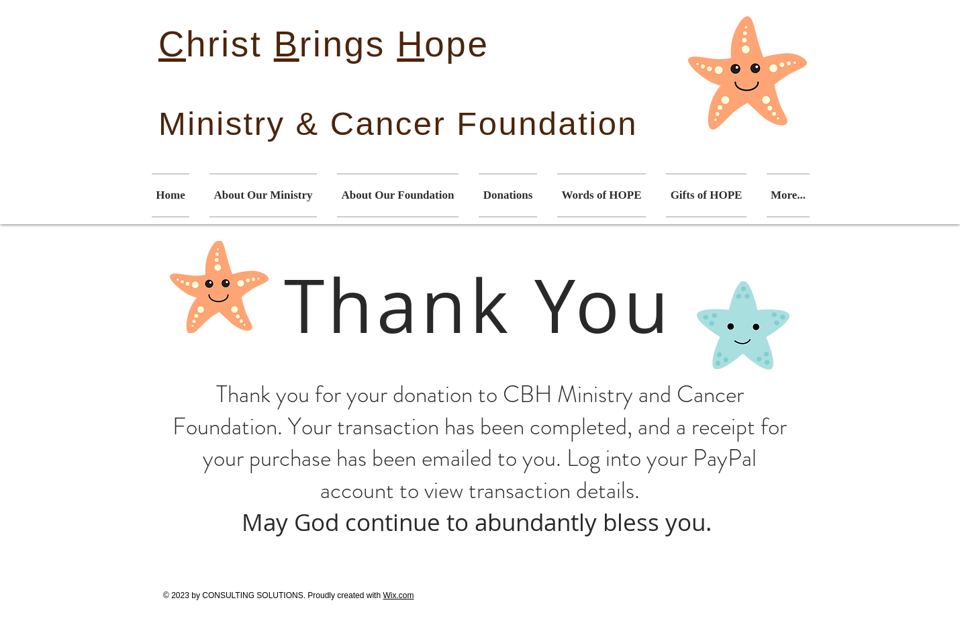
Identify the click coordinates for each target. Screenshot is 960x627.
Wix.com (398, 595)
